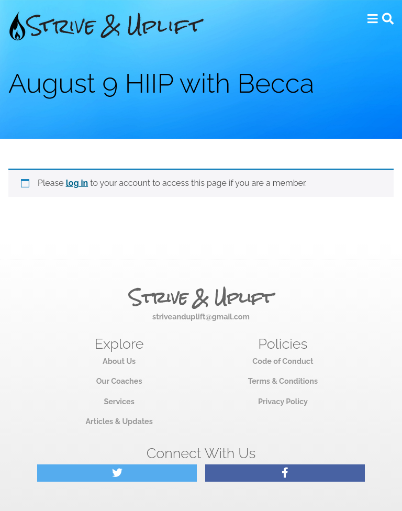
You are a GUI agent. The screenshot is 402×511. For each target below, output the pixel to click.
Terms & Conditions (283, 380)
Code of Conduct (282, 361)
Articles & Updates (118, 421)
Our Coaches (119, 380)
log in (77, 183)
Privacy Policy (283, 401)
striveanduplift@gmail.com (201, 316)
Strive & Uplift (201, 298)
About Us (119, 361)
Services (119, 401)
